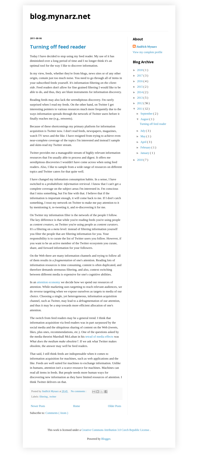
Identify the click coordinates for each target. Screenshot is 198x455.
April (143, 141)
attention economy (48, 282)
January (145, 152)
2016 (140, 81)
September (146, 113)
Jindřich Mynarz (146, 46)
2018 (140, 70)
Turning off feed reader (58, 46)
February (145, 147)
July (143, 130)
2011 (140, 108)
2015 (140, 86)
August (144, 119)
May (143, 136)
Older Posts (114, 406)
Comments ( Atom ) (57, 412)
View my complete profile (147, 52)
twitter (53, 396)
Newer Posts (38, 406)
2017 (140, 75)
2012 (140, 103)
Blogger (105, 438)
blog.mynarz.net (60, 16)
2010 (140, 159)
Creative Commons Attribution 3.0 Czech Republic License (116, 429)
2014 (140, 92)
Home (76, 406)
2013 (140, 97)
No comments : (79, 391)
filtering (43, 396)
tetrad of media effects (99, 336)
